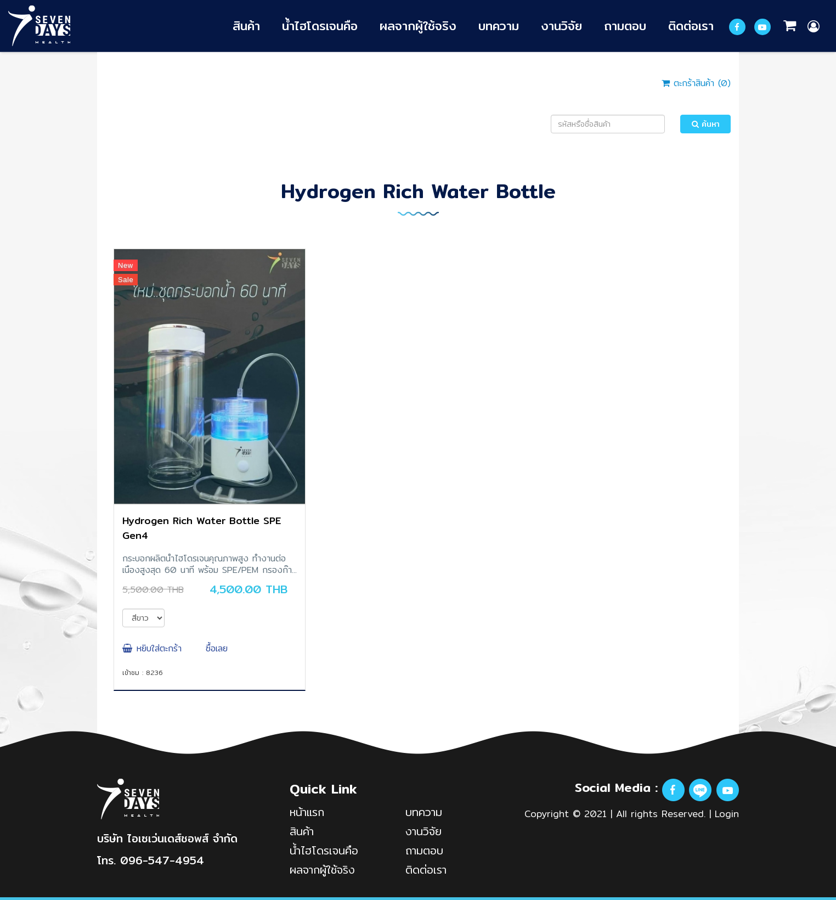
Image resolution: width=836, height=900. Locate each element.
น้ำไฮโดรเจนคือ (320, 25)
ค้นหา (706, 124)
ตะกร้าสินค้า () (696, 83)
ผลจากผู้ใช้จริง (418, 25)
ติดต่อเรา (691, 25)
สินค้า (246, 25)
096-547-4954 (162, 860)
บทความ (498, 25)
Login (727, 813)
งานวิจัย (561, 25)
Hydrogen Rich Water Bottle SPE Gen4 (201, 528)
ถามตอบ (625, 25)
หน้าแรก (307, 811)
